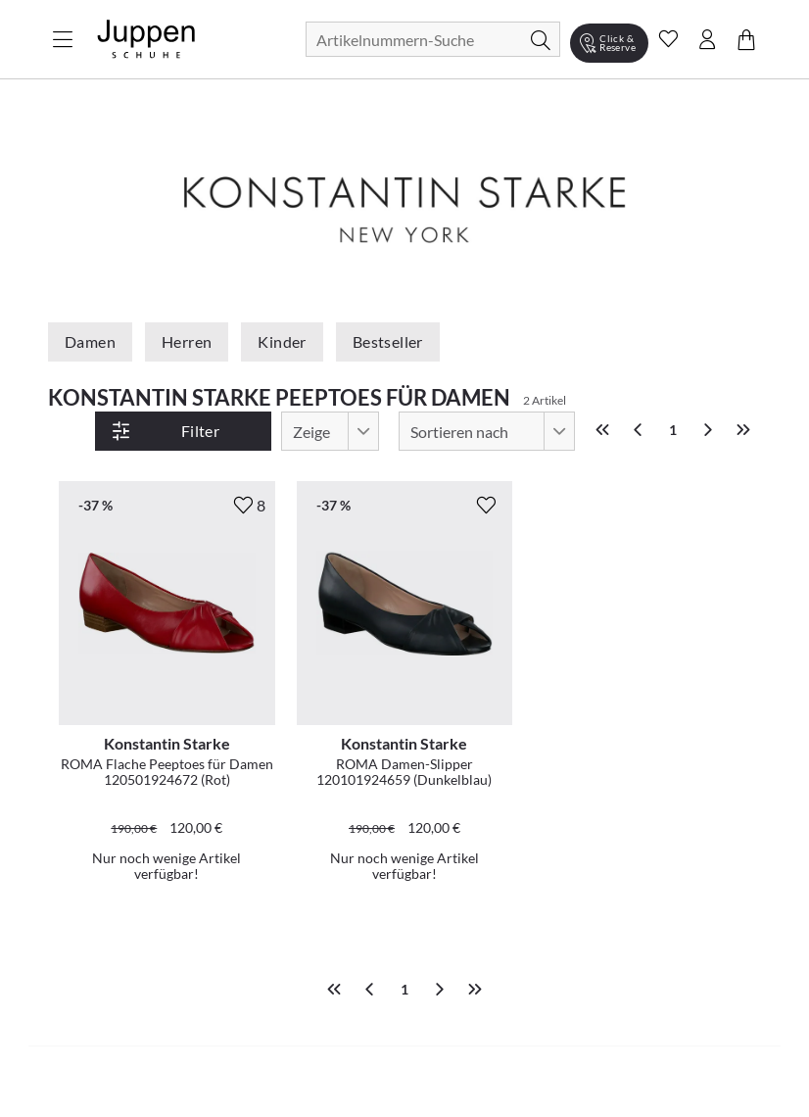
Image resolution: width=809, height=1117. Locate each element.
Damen (90, 341)
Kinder (282, 341)
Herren (187, 341)
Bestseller (388, 341)
